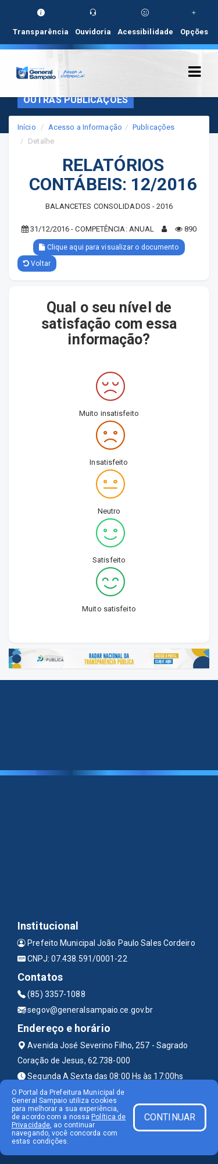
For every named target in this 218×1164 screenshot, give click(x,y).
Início (26, 127)
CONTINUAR (169, 1117)
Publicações (153, 127)
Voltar (37, 263)
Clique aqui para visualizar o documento (108, 247)
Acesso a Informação (85, 127)
